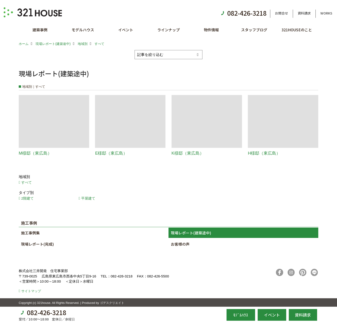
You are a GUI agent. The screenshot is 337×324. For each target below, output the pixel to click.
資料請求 (304, 13)
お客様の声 (180, 244)
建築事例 (40, 30)
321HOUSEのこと (297, 30)
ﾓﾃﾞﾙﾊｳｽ (240, 315)
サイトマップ (31, 291)
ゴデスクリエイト (112, 303)
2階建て (27, 198)
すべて (26, 182)
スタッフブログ (254, 30)
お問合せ (281, 13)
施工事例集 (30, 233)
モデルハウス (83, 30)
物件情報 (211, 30)
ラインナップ (168, 30)
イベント (125, 30)
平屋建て (88, 198)
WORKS (326, 13)
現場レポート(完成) (37, 244)
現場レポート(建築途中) (191, 233)
